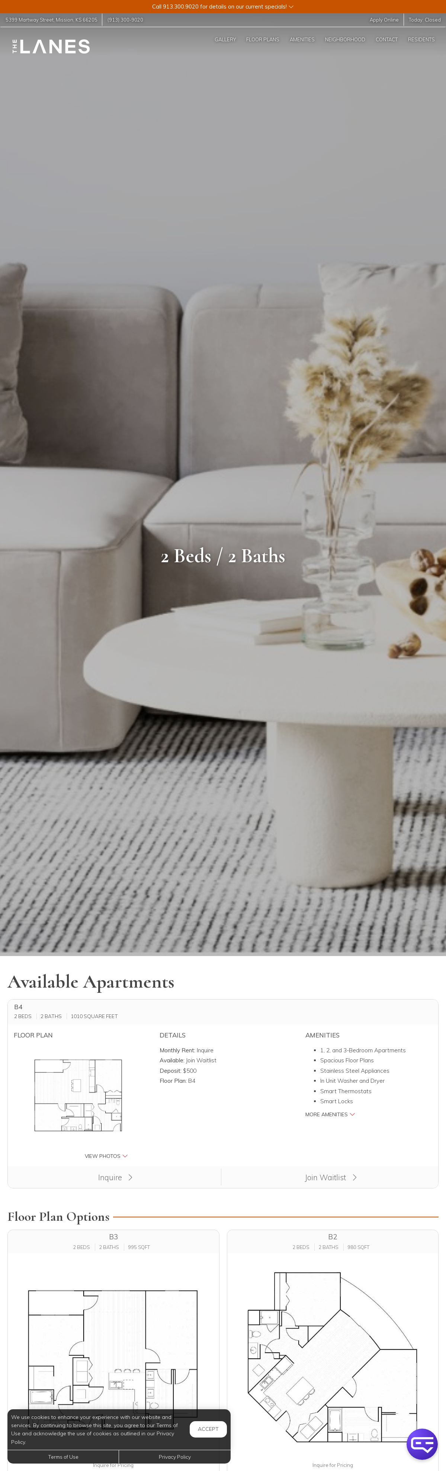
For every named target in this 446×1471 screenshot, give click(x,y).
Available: (172, 1060)
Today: (425, 20)
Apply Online (383, 20)
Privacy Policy (175, 1457)
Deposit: (171, 1070)
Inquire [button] (115, 1177)
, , (52, 20)
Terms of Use (63, 1457)
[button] (223, 6)
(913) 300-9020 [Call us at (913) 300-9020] (127, 20)
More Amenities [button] (330, 1114)
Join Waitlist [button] (330, 1177)
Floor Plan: (173, 1080)
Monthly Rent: (177, 1050)
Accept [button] (208, 1429)
